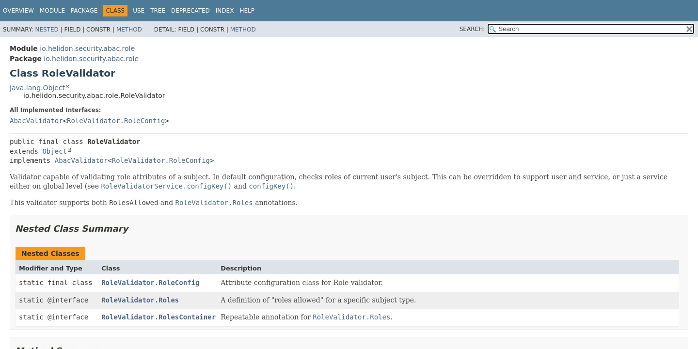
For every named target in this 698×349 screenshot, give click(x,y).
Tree (157, 10)
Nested (46, 29)
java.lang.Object (37, 88)
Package (84, 10)
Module (52, 10)
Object (54, 151)
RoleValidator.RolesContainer (158, 317)
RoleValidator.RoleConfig (116, 121)
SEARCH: (472, 29)
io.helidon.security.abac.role (87, 48)
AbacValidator (36, 121)
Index (225, 10)
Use (138, 10)
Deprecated (190, 10)
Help (246, 10)
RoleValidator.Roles (140, 300)
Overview (18, 10)
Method (129, 29)
